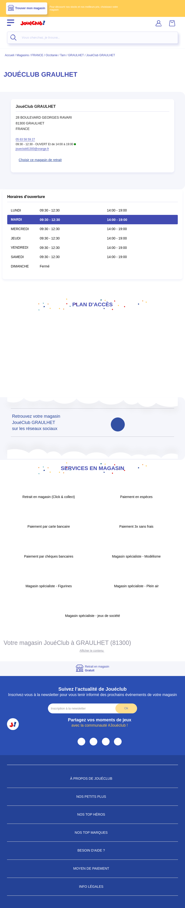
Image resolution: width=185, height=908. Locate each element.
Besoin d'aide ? (93, 850)
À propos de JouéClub (92, 778)
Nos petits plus (92, 797)
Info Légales (92, 886)
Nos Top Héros (92, 814)
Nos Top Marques (92, 832)
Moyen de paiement (92, 868)
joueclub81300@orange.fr (32, 148)
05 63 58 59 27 (25, 139)
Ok (126, 708)
